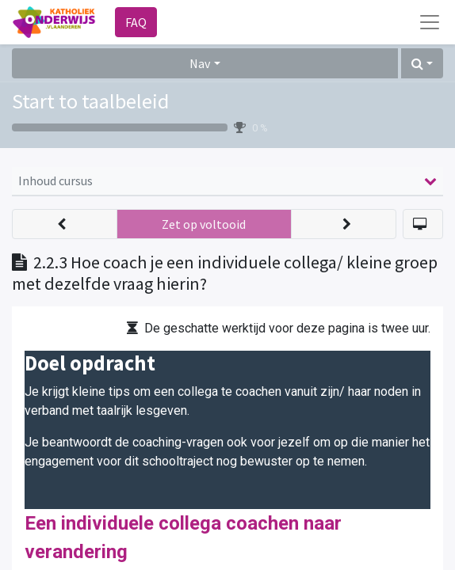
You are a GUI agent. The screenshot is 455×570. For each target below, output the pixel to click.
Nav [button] (199, 63)
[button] (422, 63)
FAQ (136, 22)
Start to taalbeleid (90, 101)
